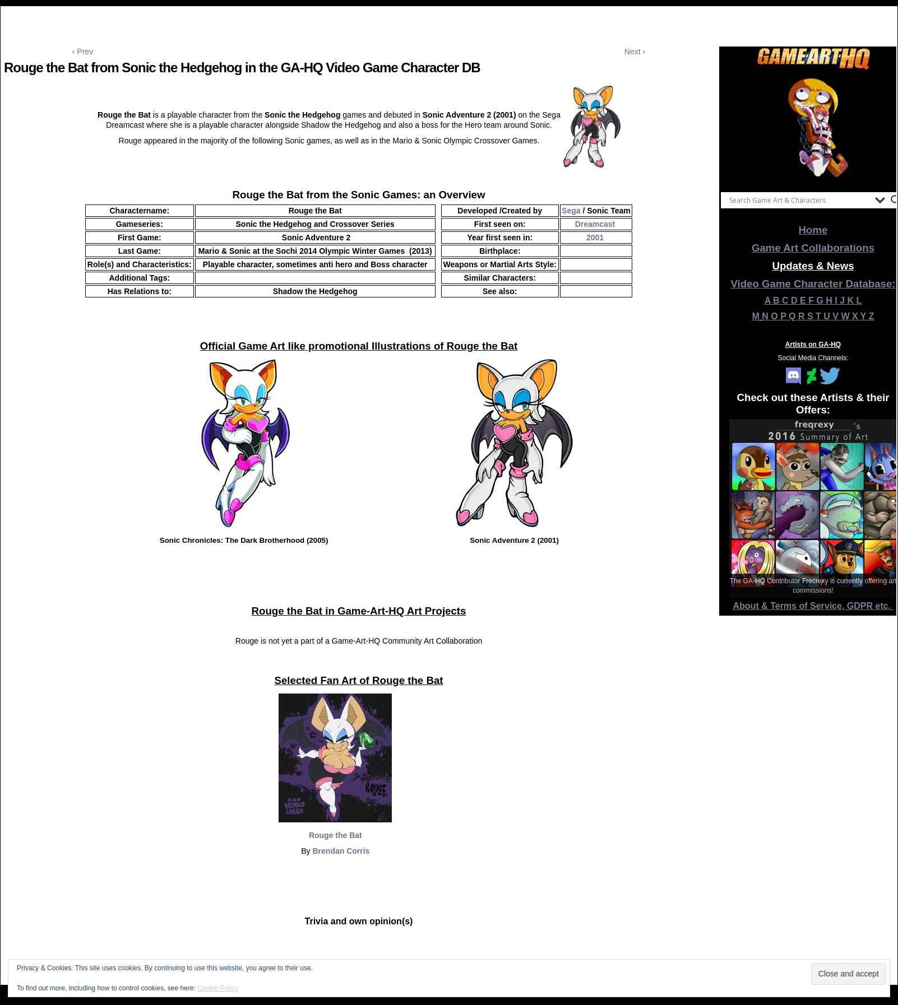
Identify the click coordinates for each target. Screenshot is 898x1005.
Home (813, 230)
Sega (571, 210)
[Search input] (799, 200)
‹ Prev (82, 51)
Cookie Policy (217, 988)
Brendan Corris (340, 850)
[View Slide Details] (813, 128)
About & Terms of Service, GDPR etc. (813, 606)
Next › (634, 51)
